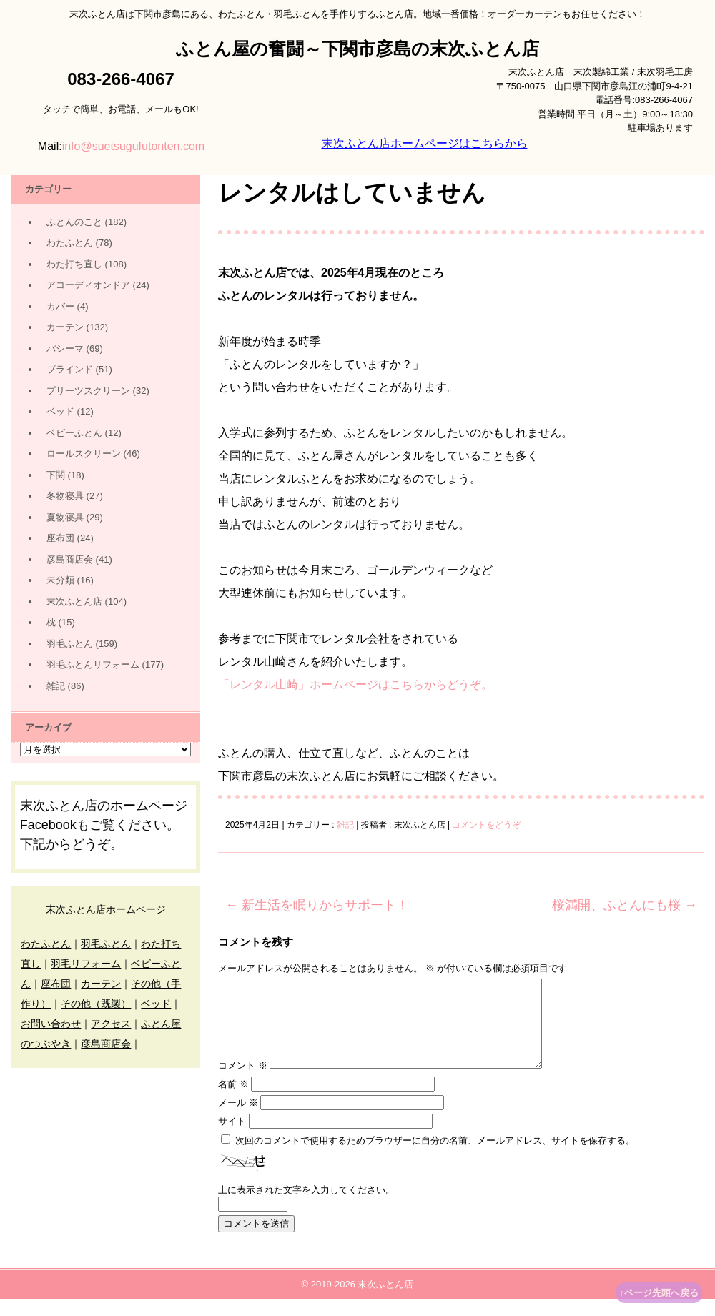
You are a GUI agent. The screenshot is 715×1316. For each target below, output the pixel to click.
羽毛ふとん (69, 643)
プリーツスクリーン (88, 390)
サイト (232, 1138)
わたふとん (69, 242)
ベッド (60, 411)
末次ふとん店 (74, 601)
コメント (242, 1082)
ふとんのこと (74, 222)
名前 (233, 1101)
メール (238, 1119)
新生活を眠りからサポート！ (317, 905)
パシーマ (65, 348)
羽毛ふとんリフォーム (92, 664)
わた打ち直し (74, 264)
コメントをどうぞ (486, 825)
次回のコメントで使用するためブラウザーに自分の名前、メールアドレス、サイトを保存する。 (435, 1157)
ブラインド (69, 369)
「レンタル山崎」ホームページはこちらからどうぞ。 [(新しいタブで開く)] (355, 684)
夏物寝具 (65, 517)
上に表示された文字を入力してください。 (306, 1207)
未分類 (60, 580)
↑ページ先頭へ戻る (659, 1292)
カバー (60, 306)
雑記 (345, 825)
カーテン (65, 327)
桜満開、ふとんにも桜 (624, 905)
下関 (55, 475)
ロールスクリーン (83, 453)
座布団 (60, 538)
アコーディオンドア (88, 284)
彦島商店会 (69, 559)
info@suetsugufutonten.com (133, 146)
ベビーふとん (74, 432)
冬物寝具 (65, 495)
